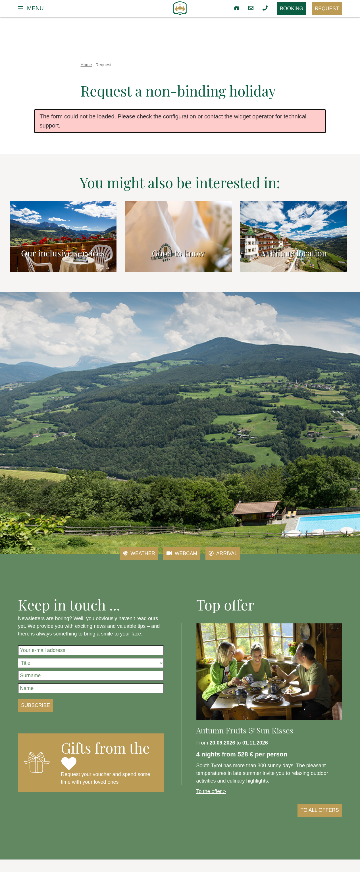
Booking (290, 9)
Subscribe (36, 705)
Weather (138, 554)
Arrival (223, 554)
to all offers (319, 810)
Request (326, 9)
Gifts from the (105, 754)
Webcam (182, 554)
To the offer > (211, 791)
